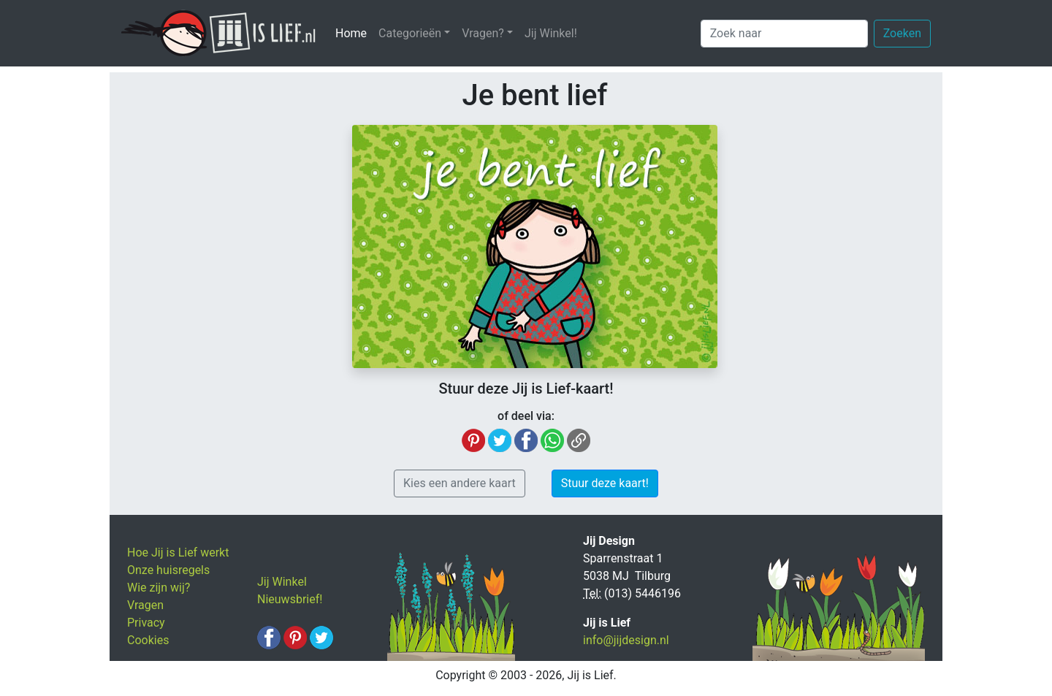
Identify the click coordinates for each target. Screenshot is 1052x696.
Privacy (146, 623)
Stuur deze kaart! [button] (605, 483)
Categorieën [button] (409, 33)
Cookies (148, 640)
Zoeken (902, 33)
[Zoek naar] (784, 33)
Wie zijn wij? (158, 587)
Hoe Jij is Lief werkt (178, 552)
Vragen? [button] (483, 33)
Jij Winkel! (551, 33)
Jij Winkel (282, 582)
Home (354, 32)
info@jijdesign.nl (626, 640)
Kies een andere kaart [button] (459, 483)
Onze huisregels (168, 570)
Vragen (145, 605)
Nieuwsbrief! (289, 599)
